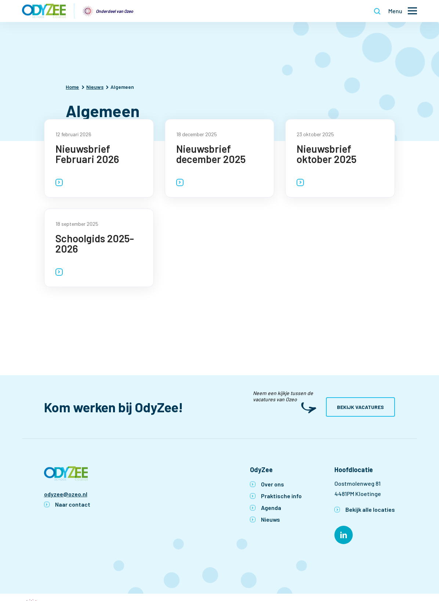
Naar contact (72, 504)
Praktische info (281, 495)
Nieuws (270, 519)
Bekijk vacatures (360, 407)
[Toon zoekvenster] (377, 11)
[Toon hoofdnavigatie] (402, 11)
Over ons (272, 484)
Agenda (271, 507)
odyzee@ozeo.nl (65, 493)
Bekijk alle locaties (370, 509)
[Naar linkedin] (343, 535)
